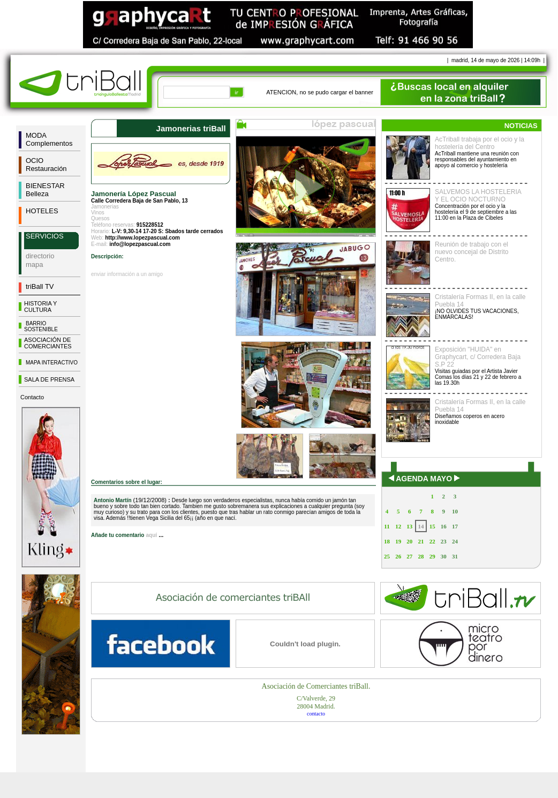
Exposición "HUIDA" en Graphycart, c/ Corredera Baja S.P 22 (478, 357)
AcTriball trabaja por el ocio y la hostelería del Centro (479, 143)
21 (421, 541)
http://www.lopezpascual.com (142, 238)
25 (387, 556)
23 (444, 541)
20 (409, 541)
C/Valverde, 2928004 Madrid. (316, 702)
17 (455, 526)
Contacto (32, 397)
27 (409, 556)
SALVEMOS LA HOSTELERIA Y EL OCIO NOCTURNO (478, 195)
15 (432, 526)
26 (398, 556)
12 (398, 526)
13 (409, 526)
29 (432, 556)
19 (398, 541)
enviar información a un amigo (127, 274)
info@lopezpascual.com (139, 244)
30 (444, 556)
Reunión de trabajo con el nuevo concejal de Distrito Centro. (471, 252)
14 (421, 526)
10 (455, 511)
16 (444, 526)
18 (387, 541)
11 (386, 526)
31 (455, 556)
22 (432, 541)
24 (455, 541)
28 (421, 556)
